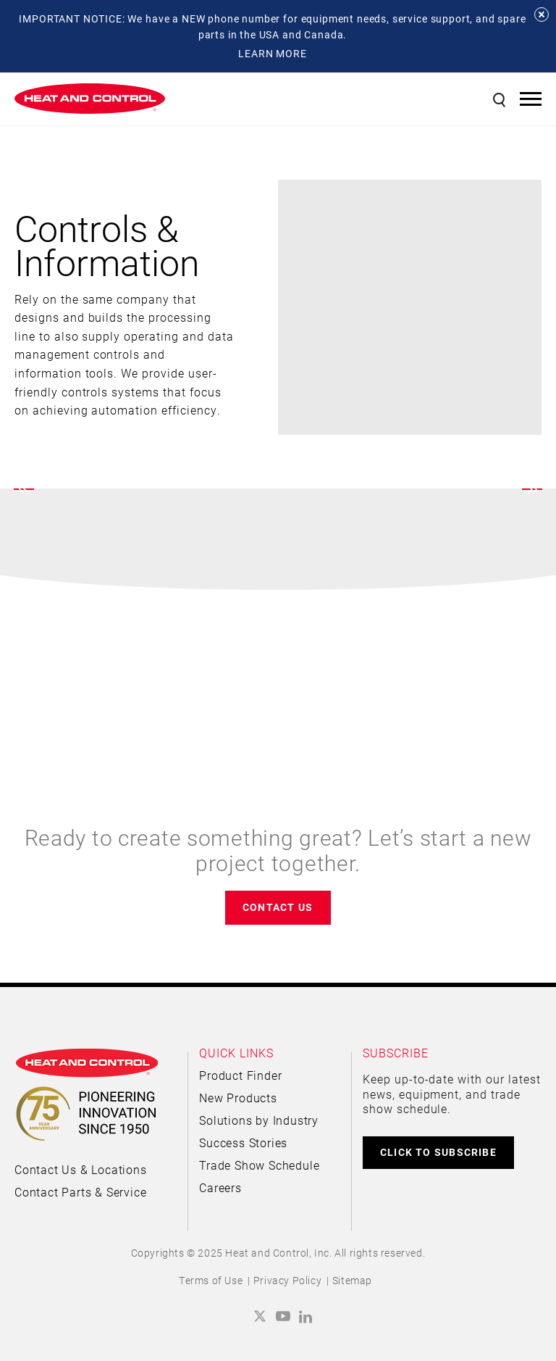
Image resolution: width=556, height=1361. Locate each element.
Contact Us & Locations (80, 1169)
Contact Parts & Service (80, 1191)
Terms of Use (211, 1280)
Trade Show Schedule (259, 1165)
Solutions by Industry (259, 1120)
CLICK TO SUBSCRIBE (438, 1152)
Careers (220, 1187)
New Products (238, 1097)
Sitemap (352, 1280)
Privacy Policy (287, 1280)
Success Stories (243, 1142)
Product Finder (240, 1075)
